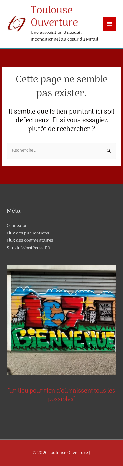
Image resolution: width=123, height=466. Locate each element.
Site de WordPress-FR (28, 248)
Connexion (17, 226)
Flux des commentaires (30, 240)
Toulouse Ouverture (54, 17)
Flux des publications (28, 233)
